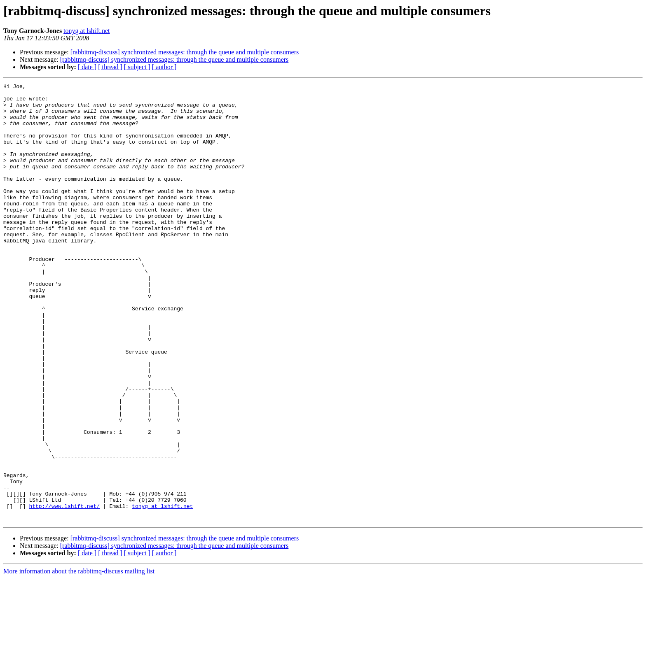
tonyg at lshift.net (86, 30)
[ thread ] (110, 66)
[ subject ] (137, 66)
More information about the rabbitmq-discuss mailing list (78, 658)
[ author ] (164, 66)
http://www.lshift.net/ (64, 591)
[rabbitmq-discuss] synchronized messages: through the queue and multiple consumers (184, 52)
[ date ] (87, 66)
